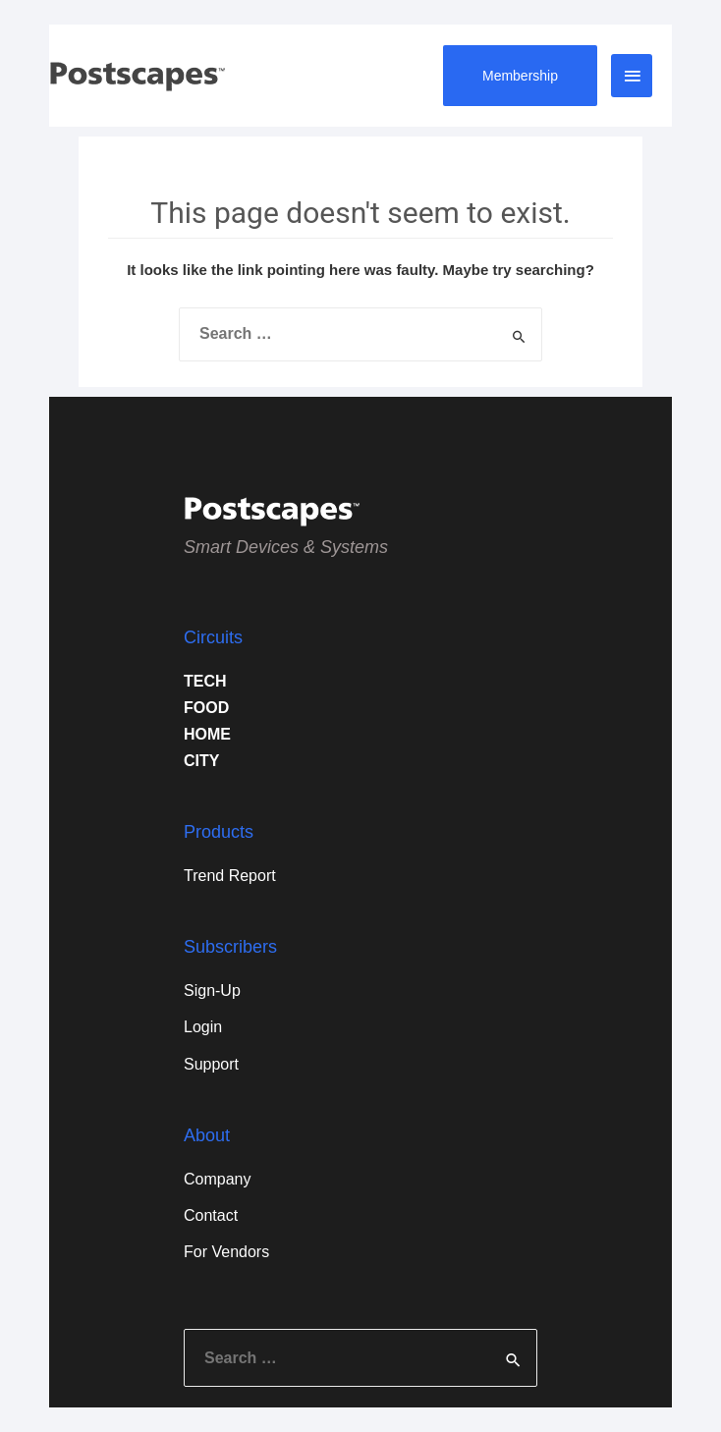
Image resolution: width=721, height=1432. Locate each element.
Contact (211, 1215)
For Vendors (226, 1251)
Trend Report (230, 875)
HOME (207, 734)
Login (203, 1027)
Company (217, 1179)
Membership (520, 75)
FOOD (206, 707)
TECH (205, 681)
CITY (201, 760)
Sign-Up (212, 990)
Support (211, 1064)
